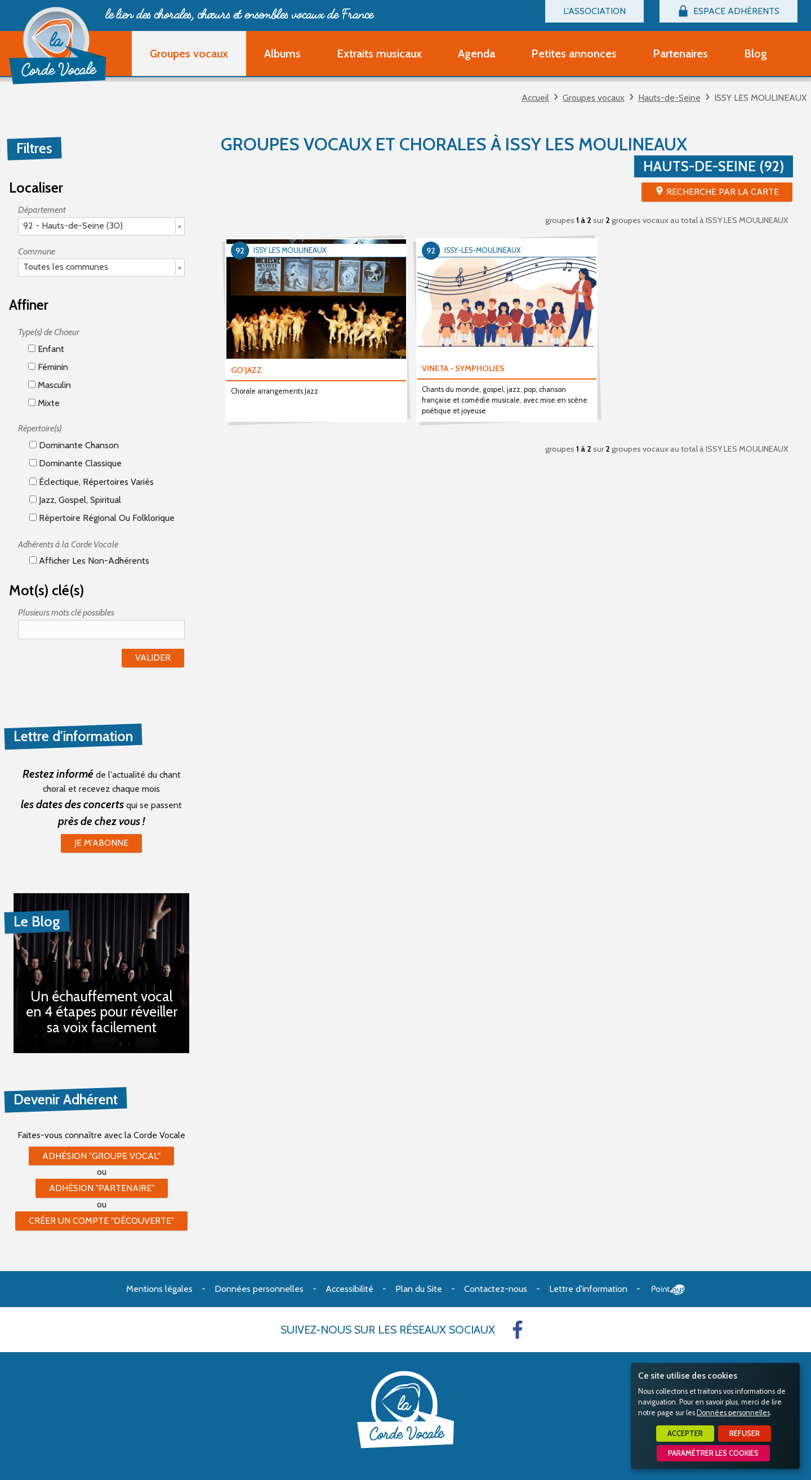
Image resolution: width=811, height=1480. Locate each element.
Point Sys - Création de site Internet (668, 1289)
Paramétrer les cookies (713, 1453)
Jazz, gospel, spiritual (75, 499)
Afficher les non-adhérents (89, 560)
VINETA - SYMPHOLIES (463, 368)
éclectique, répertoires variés (91, 481)
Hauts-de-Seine (669, 97)
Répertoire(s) (40, 428)
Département (42, 209)
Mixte (44, 403)
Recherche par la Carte (722, 191)
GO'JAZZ (246, 370)
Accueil (535, 97)
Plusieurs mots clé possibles (66, 612)
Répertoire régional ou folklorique (102, 517)
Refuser (744, 1433)
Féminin (48, 367)
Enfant (46, 349)
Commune (36, 251)
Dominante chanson (74, 445)
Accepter (685, 1433)
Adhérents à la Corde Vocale (68, 544)
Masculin (49, 385)
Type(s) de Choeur (48, 332)
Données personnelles (733, 1412)
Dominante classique (75, 463)
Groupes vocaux (594, 97)
